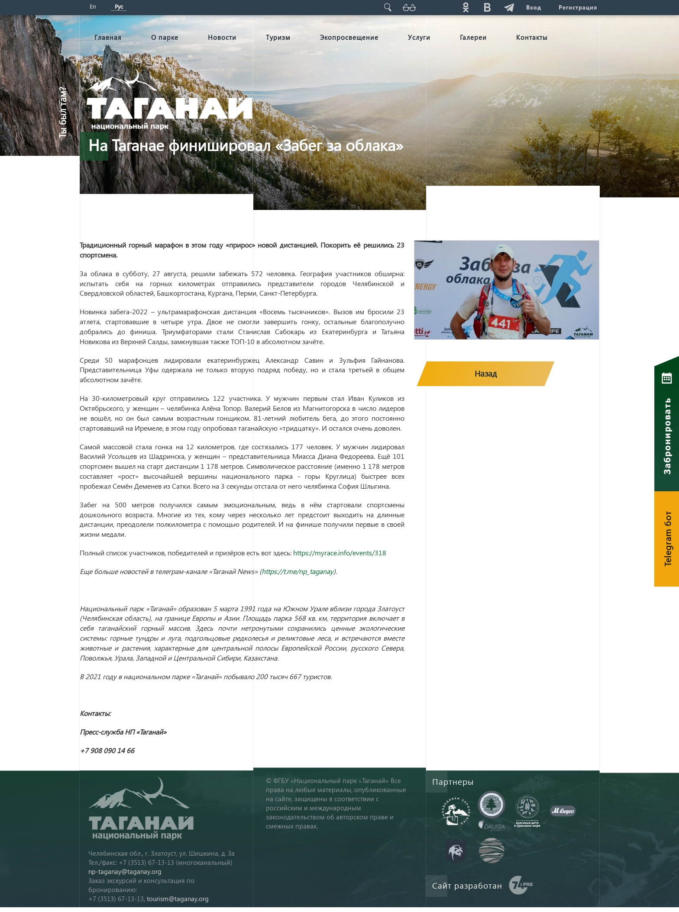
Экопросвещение (349, 37)
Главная (108, 37)
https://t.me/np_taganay (297, 571)
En (93, 6)
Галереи (473, 37)
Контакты (532, 37)
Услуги (419, 37)
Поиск (387, 7)
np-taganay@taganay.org (125, 871)
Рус (119, 6)
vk (487, 7)
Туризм (278, 37)
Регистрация (578, 7)
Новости (222, 37)
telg (509, 7)
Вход (533, 7)
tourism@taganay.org (178, 898)
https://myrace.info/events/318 (339, 552)
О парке (164, 37)
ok (465, 7)
